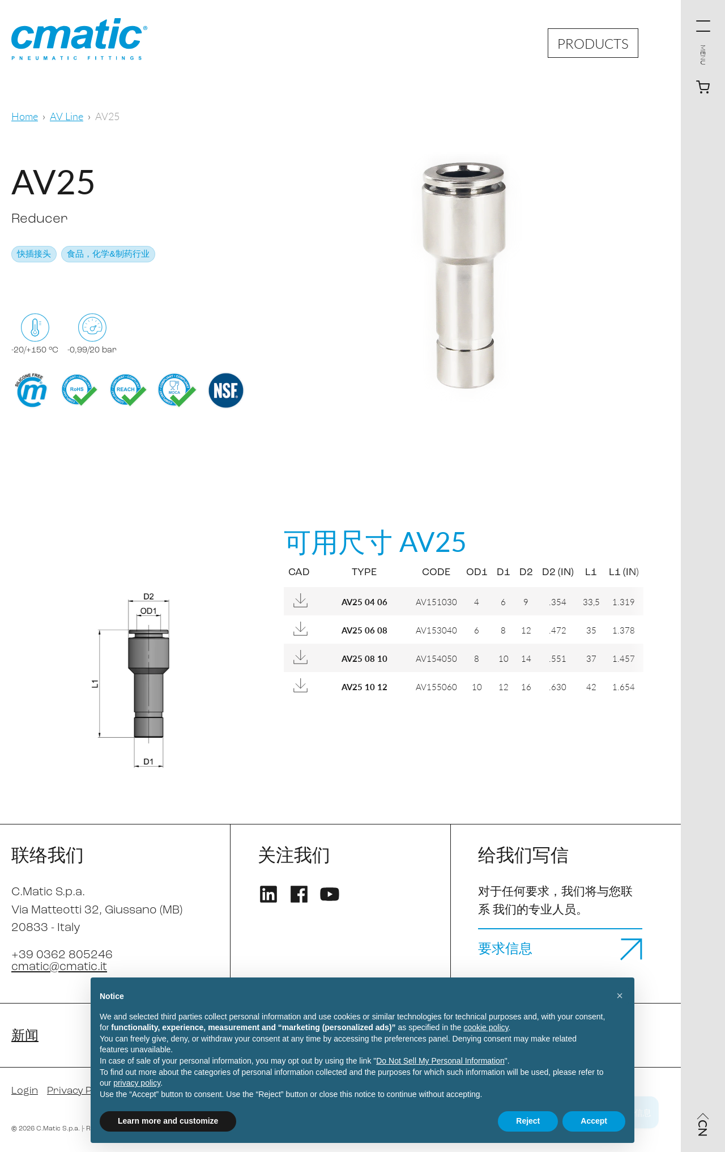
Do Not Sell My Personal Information (440, 1060)
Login (24, 1091)
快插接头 (34, 254)
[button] (620, 996)
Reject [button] (528, 1120)
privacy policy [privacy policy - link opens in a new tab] (136, 1082)
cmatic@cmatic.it (59, 967)
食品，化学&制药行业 (108, 254)
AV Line (66, 116)
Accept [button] (594, 1120)
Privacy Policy (80, 1091)
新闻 (25, 1036)
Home (24, 116)
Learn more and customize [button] (168, 1120)
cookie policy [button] (485, 1027)
